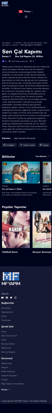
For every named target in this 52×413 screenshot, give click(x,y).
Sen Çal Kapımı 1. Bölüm (12, 192)
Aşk (25, 46)
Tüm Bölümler (42, 159)
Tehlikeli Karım (10, 255)
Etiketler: (6, 141)
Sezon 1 (16, 48)
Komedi (30, 46)
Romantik (38, 46)
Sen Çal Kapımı (22, 55)
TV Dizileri (18, 46)
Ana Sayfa (6, 46)
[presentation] (48, 183)
